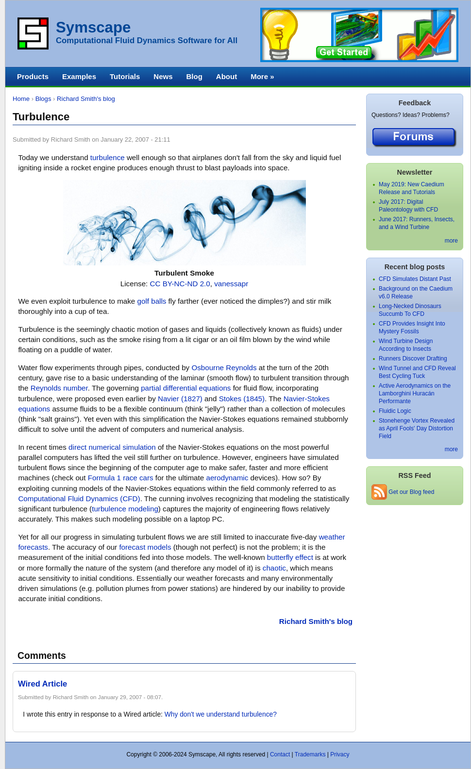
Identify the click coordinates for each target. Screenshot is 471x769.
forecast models (145, 547)
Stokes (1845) (242, 398)
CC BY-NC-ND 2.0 (180, 283)
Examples (79, 76)
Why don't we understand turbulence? (221, 714)
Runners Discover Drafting (413, 358)
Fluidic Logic (395, 411)
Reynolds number (59, 388)
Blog (194, 76)
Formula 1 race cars (120, 478)
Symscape (93, 27)
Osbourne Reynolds (223, 367)
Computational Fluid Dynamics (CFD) (79, 498)
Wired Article (42, 683)
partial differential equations (186, 388)
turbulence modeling (125, 509)
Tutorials (125, 76)
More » (262, 76)
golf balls (152, 301)
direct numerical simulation (112, 447)
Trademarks (310, 754)
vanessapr (231, 283)
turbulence (107, 157)
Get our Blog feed (402, 492)
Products (33, 76)
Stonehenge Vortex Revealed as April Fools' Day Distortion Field (416, 428)
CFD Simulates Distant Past (415, 279)
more (451, 240)
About (226, 76)
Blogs (43, 98)
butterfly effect (290, 557)
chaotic (274, 568)
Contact (280, 754)
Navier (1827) (180, 398)
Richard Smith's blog (86, 98)
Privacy (339, 754)
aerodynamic (227, 478)
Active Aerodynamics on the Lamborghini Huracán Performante (415, 393)
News (162, 76)
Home (21, 98)
